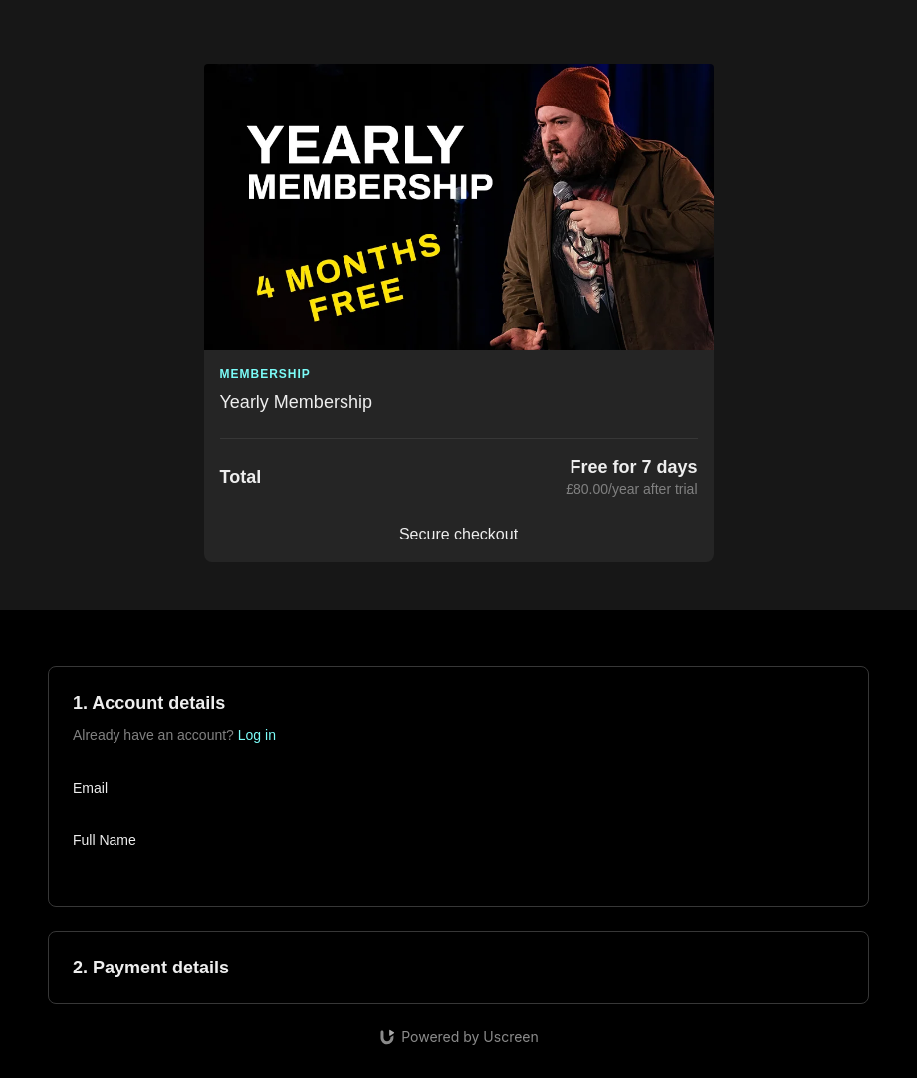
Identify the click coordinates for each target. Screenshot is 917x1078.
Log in (257, 735)
